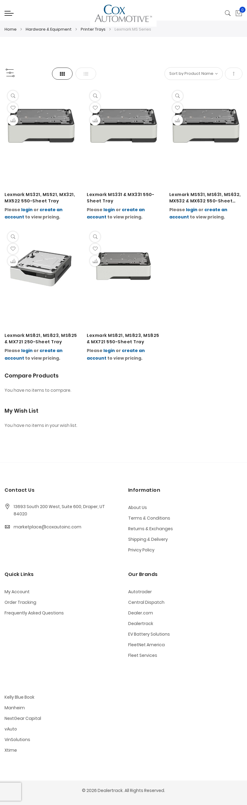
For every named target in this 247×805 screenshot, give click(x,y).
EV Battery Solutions (149, 634)
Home (11, 29)
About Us (137, 507)
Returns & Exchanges (150, 529)
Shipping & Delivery (148, 539)
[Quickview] (13, 96)
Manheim (15, 708)
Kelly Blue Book (19, 697)
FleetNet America (146, 645)
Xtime (11, 750)
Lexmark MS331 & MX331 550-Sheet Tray (120, 197)
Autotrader (140, 592)
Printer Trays (93, 29)
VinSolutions (17, 740)
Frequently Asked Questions (34, 613)
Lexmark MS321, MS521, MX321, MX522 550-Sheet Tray (40, 197)
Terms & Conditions (149, 518)
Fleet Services (142, 655)
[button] (13, 108)
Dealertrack (140, 623)
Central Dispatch (146, 602)
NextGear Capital (23, 718)
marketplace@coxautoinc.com (47, 527)
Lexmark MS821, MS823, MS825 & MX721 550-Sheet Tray (123, 338)
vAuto (11, 729)
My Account (17, 592)
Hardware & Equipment (49, 29)
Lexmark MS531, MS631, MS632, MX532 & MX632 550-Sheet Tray (205, 197)
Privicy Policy (141, 550)
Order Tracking (20, 602)
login (27, 210)
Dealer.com (140, 613)
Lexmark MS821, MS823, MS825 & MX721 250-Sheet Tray (41, 338)
